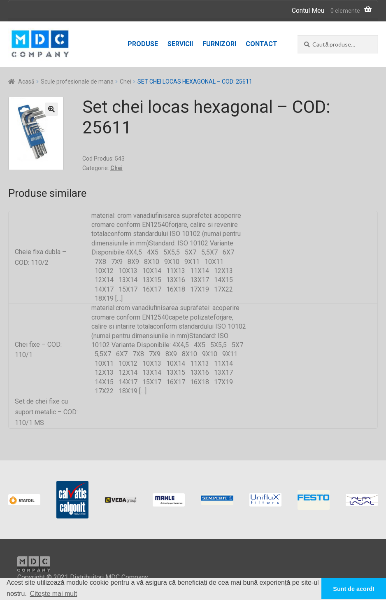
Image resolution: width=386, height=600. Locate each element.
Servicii (180, 44)
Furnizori (219, 44)
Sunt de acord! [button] (353, 589)
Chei (125, 81)
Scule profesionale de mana (77, 81)
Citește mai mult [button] (53, 593)
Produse (143, 44)
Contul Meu (308, 10)
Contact (261, 44)
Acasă (26, 81)
